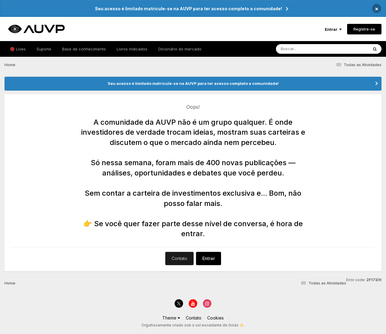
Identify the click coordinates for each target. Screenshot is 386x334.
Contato (179, 258)
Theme (171, 317)
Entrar (333, 29)
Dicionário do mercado (179, 49)
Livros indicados (132, 49)
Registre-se (364, 29)
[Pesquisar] (316, 49)
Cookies (215, 317)
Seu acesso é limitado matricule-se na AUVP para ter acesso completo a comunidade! (188, 8)
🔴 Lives (18, 49)
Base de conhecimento (84, 49)
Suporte (43, 49)
